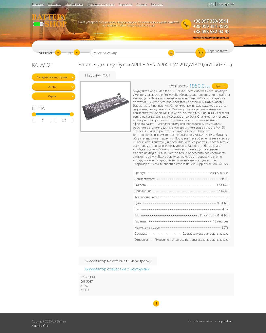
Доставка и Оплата (100, 4)
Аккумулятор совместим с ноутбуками (117, 269)
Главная (37, 4)
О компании (74, 4)
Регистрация (225, 4)
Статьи (142, 4)
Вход (210, 4)
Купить (220, 86)
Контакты (54, 4)
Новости (157, 4)
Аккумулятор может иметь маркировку (117, 261)
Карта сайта (40, 325)
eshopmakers (224, 321)
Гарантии (125, 4)
